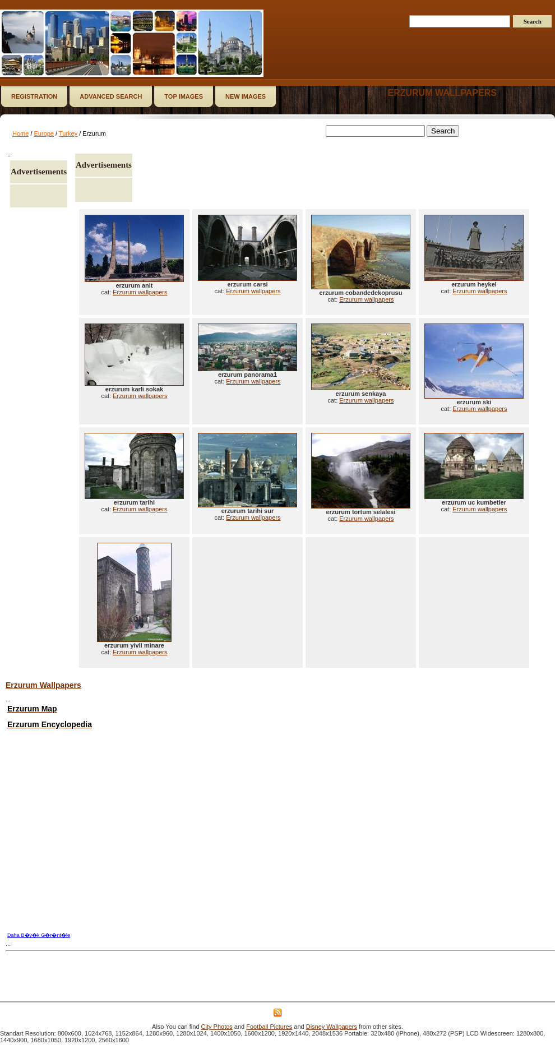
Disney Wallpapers (331, 1026)
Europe (44, 133)
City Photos (217, 1026)
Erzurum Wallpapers (43, 685)
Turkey (68, 133)
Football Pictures (269, 1026)
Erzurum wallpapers (441, 93)
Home (20, 133)
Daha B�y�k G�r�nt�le (38, 935)
